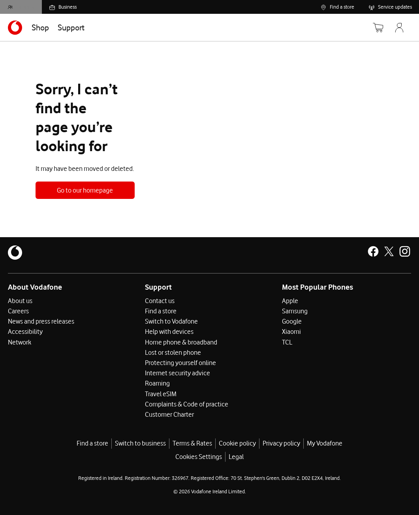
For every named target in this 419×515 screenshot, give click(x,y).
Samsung (295, 311)
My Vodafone (324, 443)
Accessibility (25, 331)
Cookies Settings (198, 456)
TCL (287, 342)
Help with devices (169, 331)
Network (19, 342)
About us (20, 301)
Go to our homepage (85, 190)
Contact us (160, 301)
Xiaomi (291, 331)
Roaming (157, 383)
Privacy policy (281, 443)
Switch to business (140, 443)
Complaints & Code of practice (186, 403)
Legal (236, 456)
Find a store (161, 311)
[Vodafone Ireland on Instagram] (404, 251)
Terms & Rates (192, 443)
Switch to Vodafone (171, 321)
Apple (290, 301)
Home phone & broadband (181, 342)
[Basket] (373, 27)
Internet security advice (177, 372)
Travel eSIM (161, 393)
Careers (18, 311)
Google (292, 321)
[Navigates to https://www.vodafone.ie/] (15, 27)
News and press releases (41, 321)
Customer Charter (169, 414)
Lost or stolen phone (173, 352)
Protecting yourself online (180, 362)
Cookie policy (237, 443)
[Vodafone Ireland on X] (389, 251)
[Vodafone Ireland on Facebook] (373, 251)
